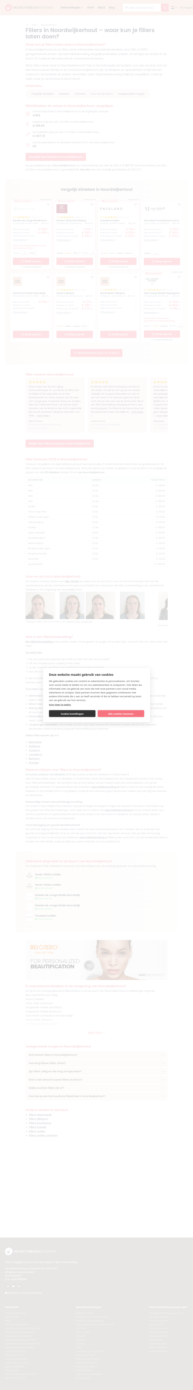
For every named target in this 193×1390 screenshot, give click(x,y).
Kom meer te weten (60, 704)
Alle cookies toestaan (120, 713)
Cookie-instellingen (72, 713)
